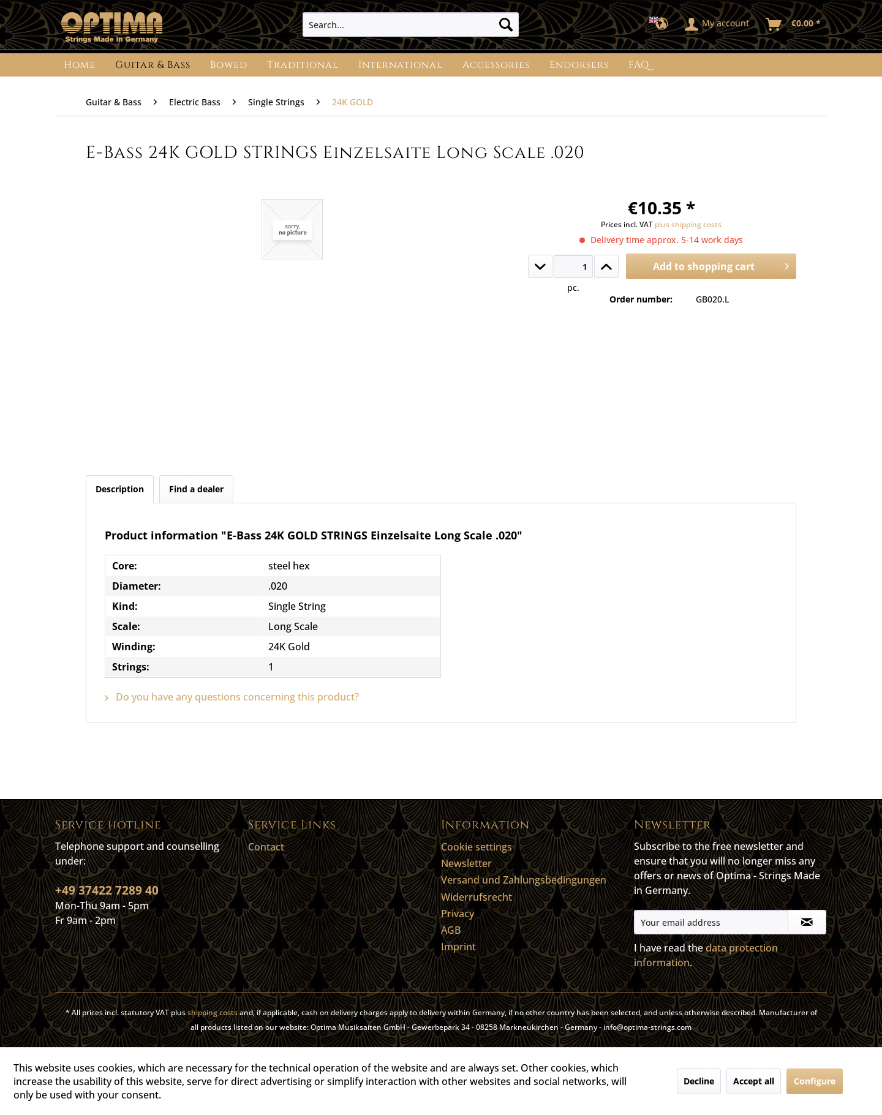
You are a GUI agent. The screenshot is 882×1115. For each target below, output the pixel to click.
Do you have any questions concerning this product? (232, 697)
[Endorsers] (579, 65)
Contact (266, 847)
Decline (699, 1081)
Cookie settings (476, 847)
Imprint (458, 946)
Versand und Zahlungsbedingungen (523, 880)
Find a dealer (196, 489)
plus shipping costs (688, 224)
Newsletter (466, 863)
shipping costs (212, 1012)
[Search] (506, 24)
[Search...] (411, 24)
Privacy (457, 913)
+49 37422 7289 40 (107, 890)
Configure (814, 1081)
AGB (451, 930)
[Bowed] (229, 65)
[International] (400, 65)
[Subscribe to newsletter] (807, 922)
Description (120, 489)
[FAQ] (639, 65)
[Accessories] (496, 65)
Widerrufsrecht (476, 897)
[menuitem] (411, 24)
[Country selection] (662, 24)
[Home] (79, 65)
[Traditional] (302, 65)
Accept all (753, 1081)
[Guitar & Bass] (153, 65)
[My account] (717, 24)
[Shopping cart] (794, 24)
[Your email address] (711, 922)
